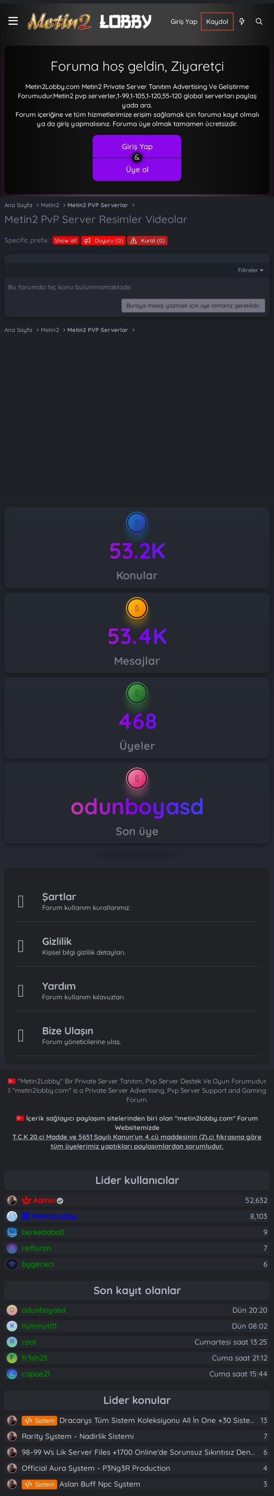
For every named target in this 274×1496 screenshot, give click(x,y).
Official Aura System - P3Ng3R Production (96, 1468)
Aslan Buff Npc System (81, 1483)
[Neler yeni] (241, 21)
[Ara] (259, 21)
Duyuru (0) (108, 240)
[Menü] (13, 21)
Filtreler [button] (248, 270)
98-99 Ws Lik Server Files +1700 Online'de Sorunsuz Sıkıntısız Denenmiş (147, 1452)
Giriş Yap (137, 146)
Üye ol (137, 169)
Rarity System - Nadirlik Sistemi (78, 1436)
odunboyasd (137, 806)
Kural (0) (152, 240)
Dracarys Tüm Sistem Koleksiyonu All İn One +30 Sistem (139, 1420)
